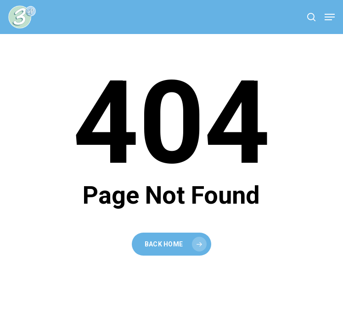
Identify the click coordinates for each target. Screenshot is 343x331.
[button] (330, 17)
